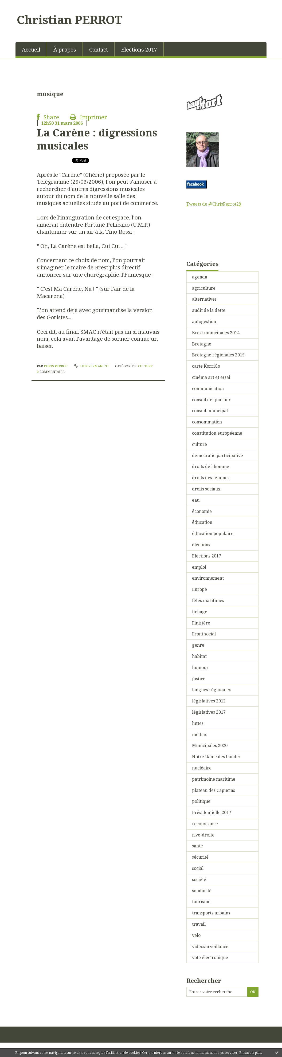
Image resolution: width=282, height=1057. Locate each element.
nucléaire (202, 768)
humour (200, 667)
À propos (64, 49)
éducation (202, 522)
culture (145, 366)
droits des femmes (210, 478)
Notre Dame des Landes (216, 757)
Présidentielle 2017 (211, 812)
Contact (98, 49)
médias (199, 734)
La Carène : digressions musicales (97, 138)
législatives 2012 (209, 701)
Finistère (201, 623)
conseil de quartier (211, 400)
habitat (199, 656)
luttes (197, 723)
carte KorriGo (206, 366)
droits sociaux (206, 489)
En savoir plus (250, 1052)
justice (198, 679)
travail (199, 924)
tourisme (201, 902)
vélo (196, 935)
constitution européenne (217, 433)
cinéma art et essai (211, 377)
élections (201, 545)
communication (208, 388)
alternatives (204, 299)
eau (195, 500)
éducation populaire (212, 533)
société (199, 879)
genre (198, 645)
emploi (199, 567)
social (197, 868)
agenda (199, 277)
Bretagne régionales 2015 (218, 355)
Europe (199, 589)
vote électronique (210, 957)
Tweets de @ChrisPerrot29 (213, 204)
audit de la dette (208, 310)
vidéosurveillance (210, 946)
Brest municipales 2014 (216, 333)
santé (197, 846)
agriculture (204, 288)
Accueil (31, 49)
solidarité (202, 891)
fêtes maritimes (208, 600)
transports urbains (211, 913)
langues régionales (211, 690)
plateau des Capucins (213, 790)
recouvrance (205, 824)
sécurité (200, 857)
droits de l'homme (210, 466)
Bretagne (201, 344)
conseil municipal (210, 411)
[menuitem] (31, 49)
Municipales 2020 (210, 745)
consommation (207, 422)
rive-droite (203, 835)
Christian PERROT (69, 19)
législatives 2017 (209, 712)
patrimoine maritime (213, 779)
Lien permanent (91, 366)
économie (202, 511)
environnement (208, 578)
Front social (204, 634)
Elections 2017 (139, 49)
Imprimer (88, 117)
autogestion (204, 321)
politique (201, 801)
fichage (199, 612)
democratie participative (217, 455)
